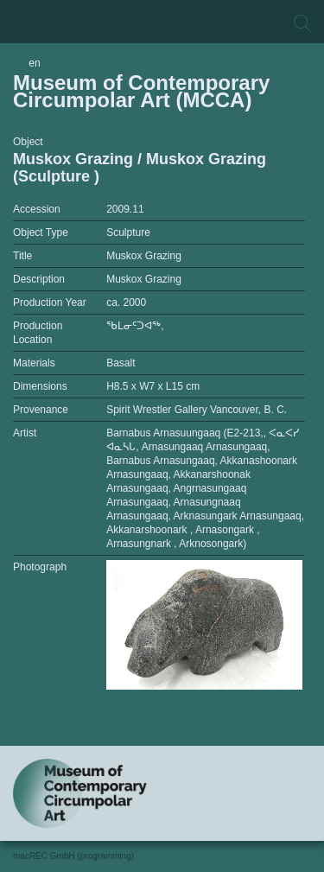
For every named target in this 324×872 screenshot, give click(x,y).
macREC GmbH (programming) (73, 856)
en (34, 63)
